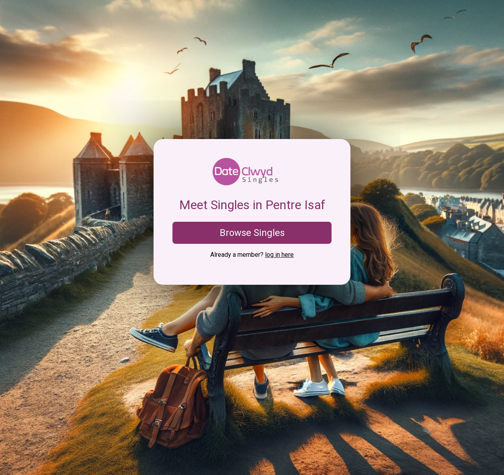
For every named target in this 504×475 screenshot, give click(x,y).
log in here (279, 254)
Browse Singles (252, 232)
